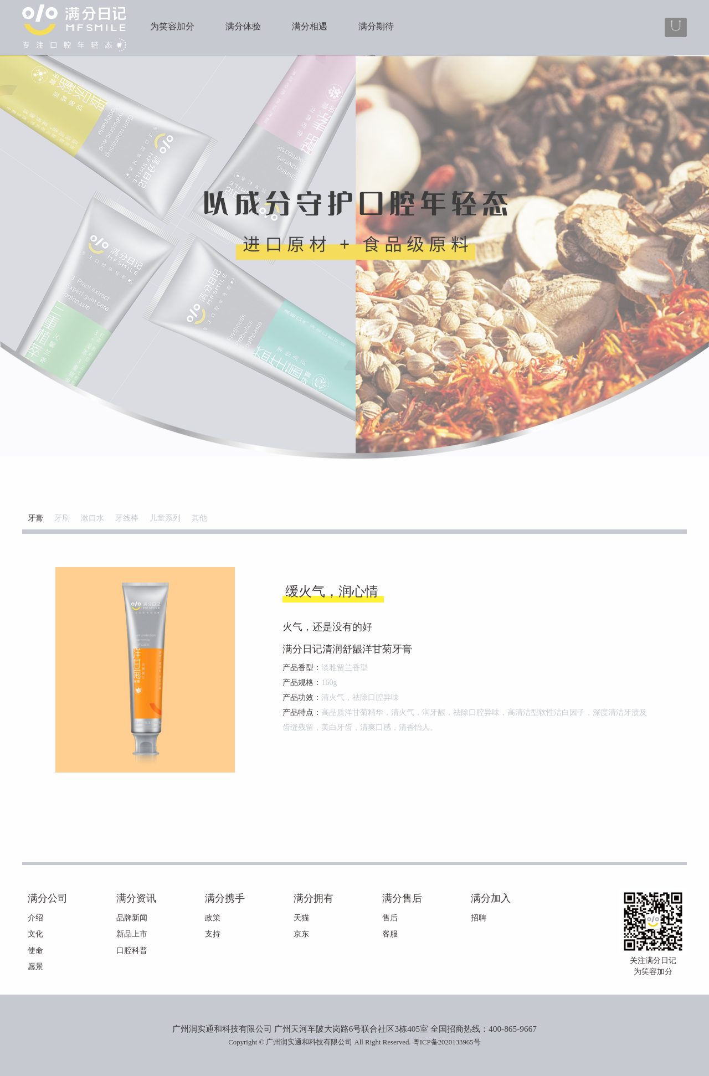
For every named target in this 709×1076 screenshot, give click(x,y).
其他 (199, 518)
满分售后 (402, 898)
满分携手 (225, 898)
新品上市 (131, 934)
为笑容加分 (172, 26)
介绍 (35, 918)
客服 (390, 934)
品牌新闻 (131, 918)
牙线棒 (126, 518)
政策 (212, 918)
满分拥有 (313, 898)
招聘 (478, 918)
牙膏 (35, 518)
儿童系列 (165, 518)
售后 (390, 918)
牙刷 (62, 518)
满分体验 (243, 26)
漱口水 (92, 518)
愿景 (35, 966)
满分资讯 (136, 898)
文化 (35, 934)
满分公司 (48, 898)
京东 (301, 934)
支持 (212, 934)
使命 (35, 950)
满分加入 (491, 898)
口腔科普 (131, 950)
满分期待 (376, 26)
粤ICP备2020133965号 (447, 1042)
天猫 (301, 918)
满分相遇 (309, 26)
